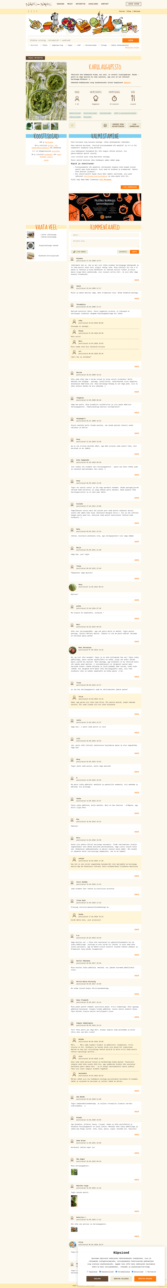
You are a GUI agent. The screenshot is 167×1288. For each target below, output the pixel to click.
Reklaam (137, 11)
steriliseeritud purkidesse (95, 176)
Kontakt (105, 4)
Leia (130, 40)
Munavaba (87, 117)
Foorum (122, 11)
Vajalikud (92, 1272)
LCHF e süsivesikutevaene (125, 113)
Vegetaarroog (57, 45)
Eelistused (137, 1272)
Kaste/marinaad (90, 113)
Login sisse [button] (133, 4)
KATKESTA (123, 252)
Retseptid (80, 4)
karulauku (49, 142)
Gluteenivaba (90, 45)
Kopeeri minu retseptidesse (118, 125)
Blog (129, 11)
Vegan (70, 45)
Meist (70, 4)
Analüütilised (106, 1272)
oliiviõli (56, 151)
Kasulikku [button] (93, 4)
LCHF (79, 45)
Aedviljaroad (74, 113)
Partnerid (150, 1272)
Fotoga (104, 45)
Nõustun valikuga (121, 1279)
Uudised (60, 4)
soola (46, 160)
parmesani (48, 154)
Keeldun (97, 1279)
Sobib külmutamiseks (120, 45)
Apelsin (127, 83)
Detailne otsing (132, 47)
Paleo (45, 45)
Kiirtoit (34, 45)
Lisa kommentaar (134, 125)
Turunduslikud (123, 1272)
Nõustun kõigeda (145, 1279)
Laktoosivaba (74, 117)
